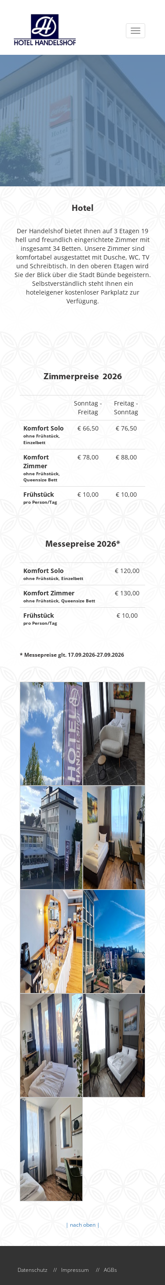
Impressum (75, 1270)
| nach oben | (83, 1224)
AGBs (110, 1270)
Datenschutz (33, 1270)
